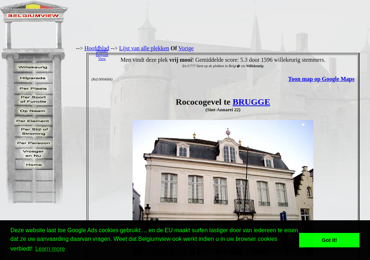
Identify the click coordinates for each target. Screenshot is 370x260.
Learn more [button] (50, 249)
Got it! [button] (329, 240)
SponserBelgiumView (102, 55)
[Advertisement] (241, 54)
